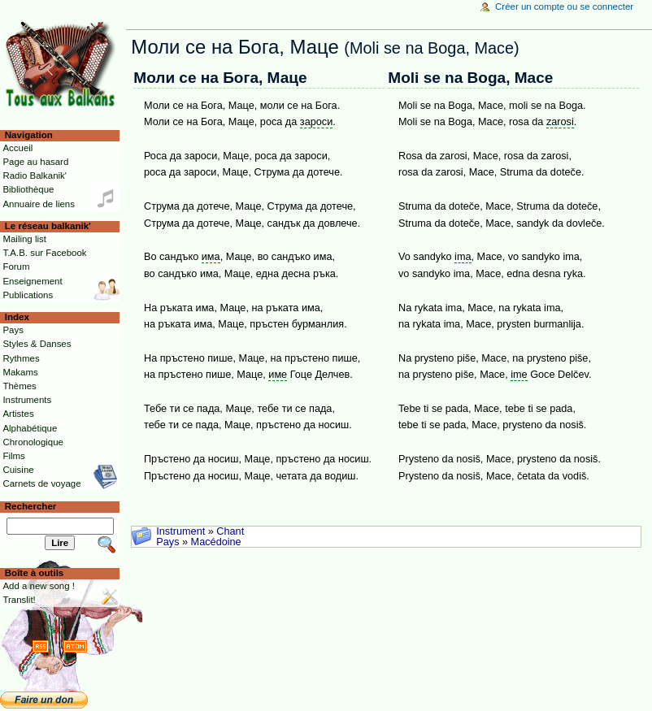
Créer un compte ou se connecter (564, 6)
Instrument (180, 531)
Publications (27, 295)
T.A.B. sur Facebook (44, 253)
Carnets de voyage (41, 483)
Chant (230, 531)
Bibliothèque (28, 189)
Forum (15, 266)
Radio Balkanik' (34, 175)
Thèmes (19, 386)
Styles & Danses (36, 344)
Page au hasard (35, 162)
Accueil (17, 148)
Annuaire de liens (38, 204)
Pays (167, 542)
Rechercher (31, 506)
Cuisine (17, 470)
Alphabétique (29, 428)
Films (13, 456)
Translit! (18, 600)
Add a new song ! (38, 586)
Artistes (17, 413)
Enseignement (32, 281)
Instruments (26, 400)
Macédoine (216, 542)
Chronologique (32, 442)
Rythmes (20, 358)
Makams (19, 372)
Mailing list (24, 239)
